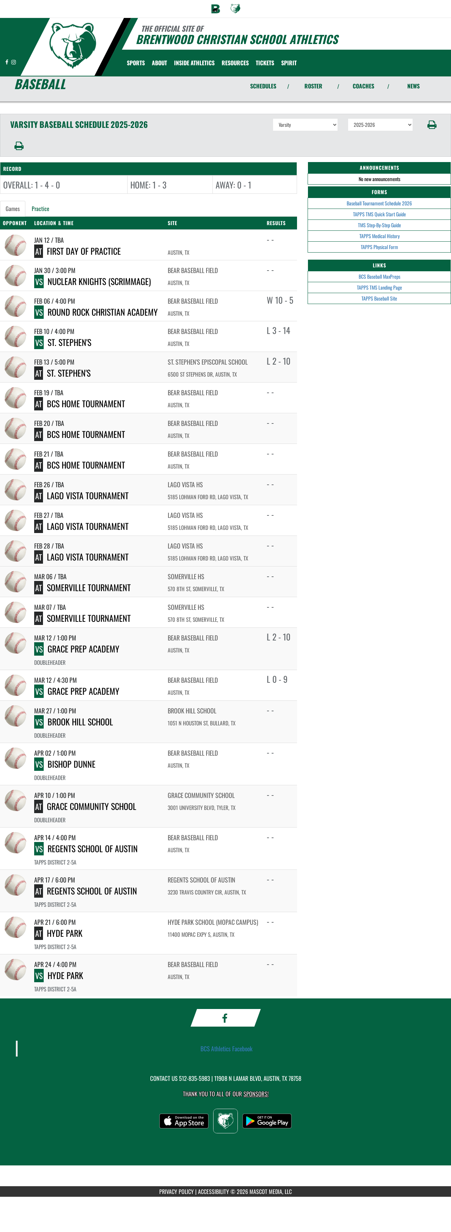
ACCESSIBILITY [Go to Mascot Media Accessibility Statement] (213, 1191)
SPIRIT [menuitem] (289, 62)
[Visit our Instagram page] (13, 62)
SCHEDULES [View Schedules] (263, 85)
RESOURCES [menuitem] (235, 62)
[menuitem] (216, 9)
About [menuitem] (159, 62)
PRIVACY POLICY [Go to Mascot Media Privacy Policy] (176, 1191)
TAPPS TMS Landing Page (379, 287)
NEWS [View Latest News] (413, 85)
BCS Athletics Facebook (226, 1048)
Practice (40, 208)
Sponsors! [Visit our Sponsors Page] (255, 1093)
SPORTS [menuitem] (136, 62)
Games (13, 208)
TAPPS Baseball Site (379, 298)
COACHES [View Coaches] (363, 85)
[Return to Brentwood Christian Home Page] (72, 46)
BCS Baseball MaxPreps (379, 276)
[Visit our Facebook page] (7, 62)
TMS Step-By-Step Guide (379, 225)
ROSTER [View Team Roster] (313, 85)
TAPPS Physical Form (379, 246)
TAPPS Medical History (379, 236)
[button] (432, 125)
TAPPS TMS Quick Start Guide (379, 214)
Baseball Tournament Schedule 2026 (379, 203)
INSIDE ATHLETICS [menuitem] (194, 62)
